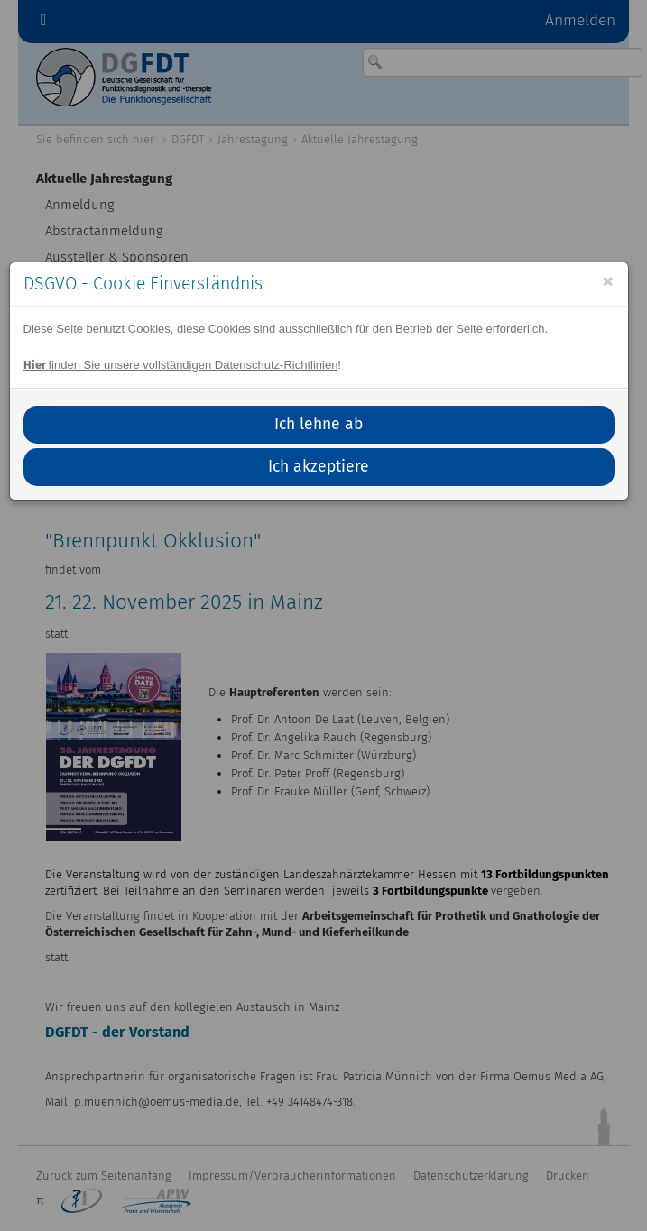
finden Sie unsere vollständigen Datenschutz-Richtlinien (180, 365)
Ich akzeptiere (318, 466)
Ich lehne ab (318, 424)
